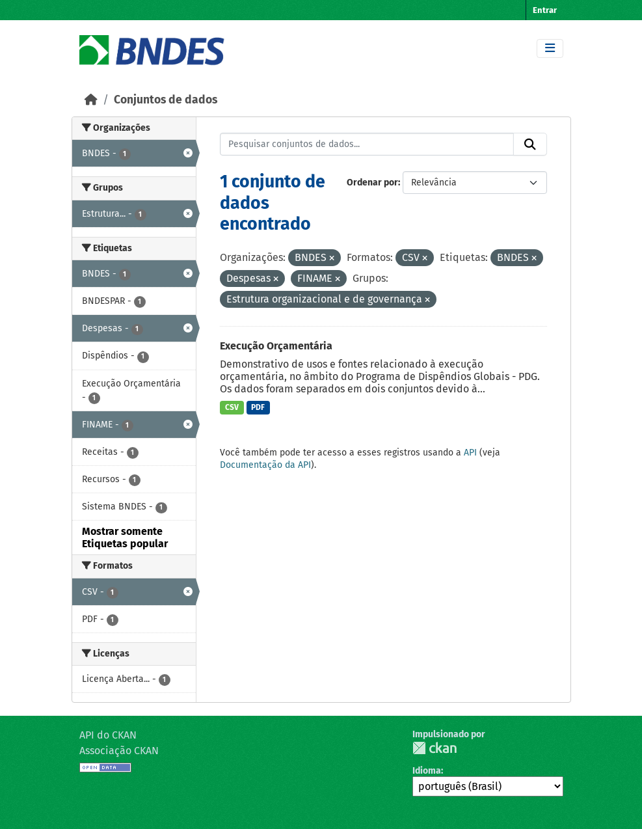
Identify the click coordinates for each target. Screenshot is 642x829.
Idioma (426, 770)
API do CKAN (108, 735)
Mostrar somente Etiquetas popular (125, 537)
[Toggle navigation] (550, 48)
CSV (232, 407)
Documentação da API (265, 464)
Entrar (545, 10)
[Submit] (530, 144)
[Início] (91, 100)
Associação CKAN (119, 750)
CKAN (434, 748)
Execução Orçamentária (276, 346)
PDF (258, 407)
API (470, 452)
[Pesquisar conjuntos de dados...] (367, 144)
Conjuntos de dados (165, 100)
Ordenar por (372, 182)
